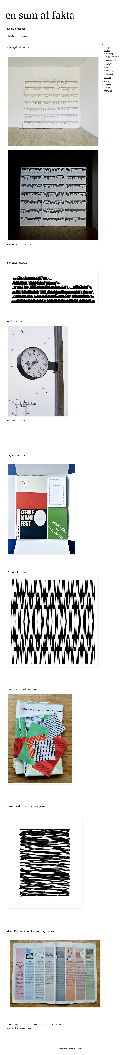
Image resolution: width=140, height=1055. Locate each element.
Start (35, 1024)
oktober (109, 54)
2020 (106, 78)
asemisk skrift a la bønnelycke (26, 806)
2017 (106, 88)
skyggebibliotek (17, 262)
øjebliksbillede (16, 321)
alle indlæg (11, 36)
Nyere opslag (13, 1024)
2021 (106, 51)
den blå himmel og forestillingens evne (31, 931)
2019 (106, 81)
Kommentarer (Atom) (25, 1028)
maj (107, 64)
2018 (106, 85)
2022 (106, 48)
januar (108, 74)
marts (108, 67)
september (110, 61)
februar (109, 71)
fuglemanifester (17, 455)
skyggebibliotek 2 (18, 47)
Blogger (79, 1048)
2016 (106, 91)
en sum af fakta (40, 15)
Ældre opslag (57, 1024)
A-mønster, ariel (17, 572)
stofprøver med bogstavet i (23, 689)
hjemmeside (23, 36)
